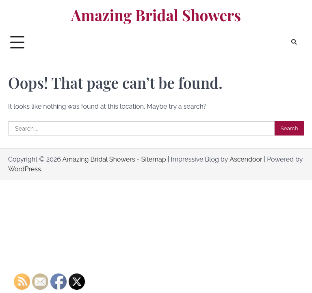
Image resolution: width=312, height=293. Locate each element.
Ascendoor (246, 159)
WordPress (24, 169)
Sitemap (153, 159)
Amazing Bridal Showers (156, 15)
